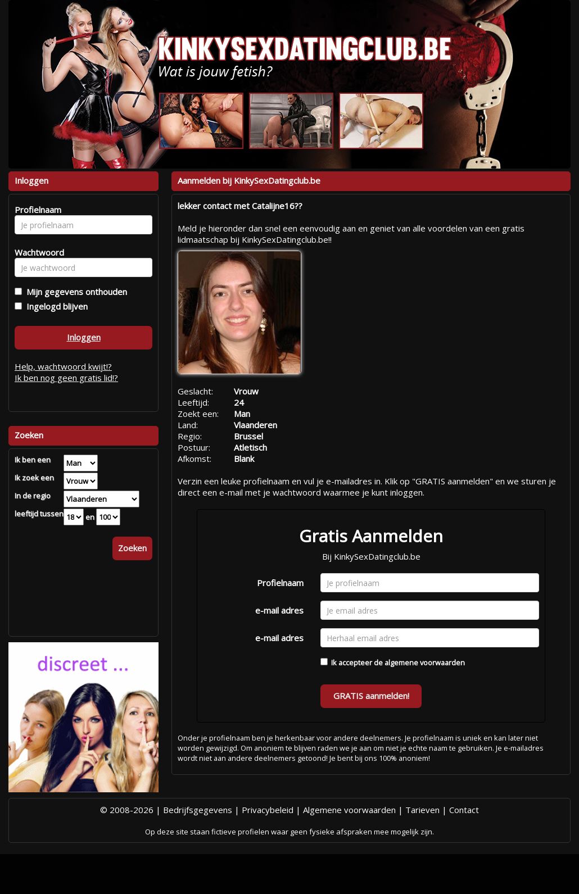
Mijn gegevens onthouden (74, 291)
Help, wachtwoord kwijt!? (63, 366)
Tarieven (422, 809)
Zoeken (132, 547)
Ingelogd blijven (55, 306)
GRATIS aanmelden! (371, 695)
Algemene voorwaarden (349, 809)
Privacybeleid (267, 809)
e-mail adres (279, 610)
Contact (464, 809)
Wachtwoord (36, 252)
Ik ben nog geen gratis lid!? (66, 377)
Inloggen (84, 337)
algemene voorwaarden (425, 662)
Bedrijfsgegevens (197, 809)
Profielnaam (280, 582)
